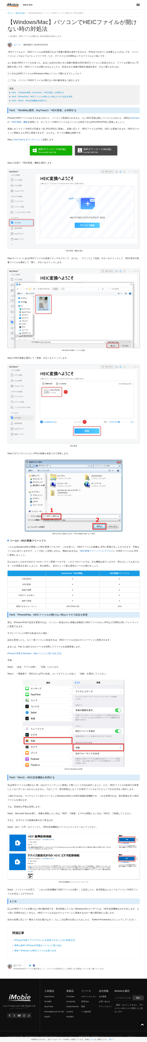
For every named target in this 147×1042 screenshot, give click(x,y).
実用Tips (85, 1001)
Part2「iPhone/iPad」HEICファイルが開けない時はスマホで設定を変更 (42, 96)
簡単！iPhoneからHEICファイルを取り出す (35, 950)
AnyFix (47, 1016)
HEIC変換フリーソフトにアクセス (96, 551)
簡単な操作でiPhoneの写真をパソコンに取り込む (38, 945)
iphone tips (20, 13)
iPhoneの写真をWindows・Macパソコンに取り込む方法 (34, 653)
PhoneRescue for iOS (54, 1011)
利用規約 (95, 1036)
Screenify (70, 1001)
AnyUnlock (49, 996)
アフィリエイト (105, 1006)
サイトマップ (106, 1036)
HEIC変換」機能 (20, 122)
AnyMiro (70, 1016)
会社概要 (102, 996)
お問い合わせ (104, 1001)
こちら (92, 1039)
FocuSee (70, 996)
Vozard (69, 1011)
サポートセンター (88, 996)
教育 (83, 1006)
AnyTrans (134, 118)
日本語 (130, 1036)
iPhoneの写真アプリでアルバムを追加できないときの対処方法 (44, 940)
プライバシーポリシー (67, 1036)
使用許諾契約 (84, 1036)
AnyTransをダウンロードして (28, 139)
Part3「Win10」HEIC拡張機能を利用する (29, 101)
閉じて (111, 1039)
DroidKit (48, 1001)
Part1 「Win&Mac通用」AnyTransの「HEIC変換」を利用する (38, 92)
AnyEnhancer (72, 1006)
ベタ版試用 (86, 1011)
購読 (138, 998)
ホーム (10, 13)
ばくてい (17, 45)
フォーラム (118, 1036)
